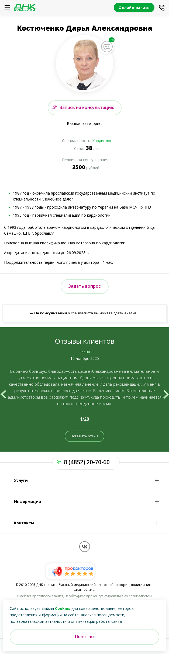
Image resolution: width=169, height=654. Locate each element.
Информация (27, 501)
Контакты (24, 522)
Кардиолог (102, 140)
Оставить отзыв (84, 436)
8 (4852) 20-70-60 (87, 462)
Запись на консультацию (87, 107)
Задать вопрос (84, 286)
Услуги (21, 480)
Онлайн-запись (134, 7)
